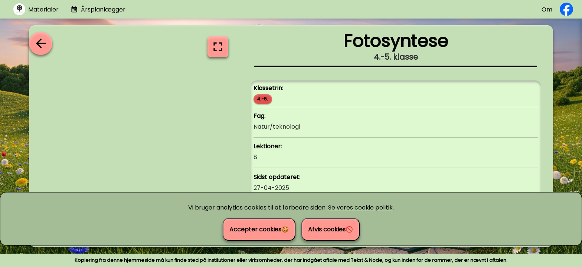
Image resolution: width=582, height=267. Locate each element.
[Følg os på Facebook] (566, 9)
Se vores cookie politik (360, 207)
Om (547, 9)
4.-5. (262, 99)
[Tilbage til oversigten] (40, 43)
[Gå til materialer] (36, 9)
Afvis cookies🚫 (330, 229)
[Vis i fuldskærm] (217, 46)
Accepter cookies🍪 (259, 229)
